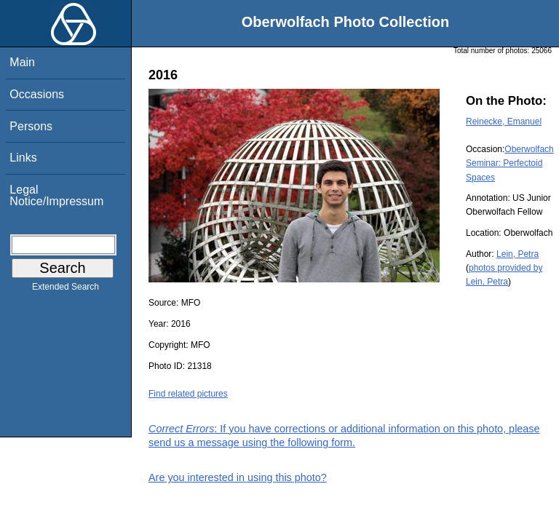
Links (22, 157)
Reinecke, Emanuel (504, 121)
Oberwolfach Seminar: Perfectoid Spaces (510, 163)
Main (22, 62)
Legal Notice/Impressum (56, 195)
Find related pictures (188, 394)
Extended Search (65, 289)
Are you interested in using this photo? (237, 477)
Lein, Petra (517, 254)
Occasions (36, 94)
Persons (30, 126)
